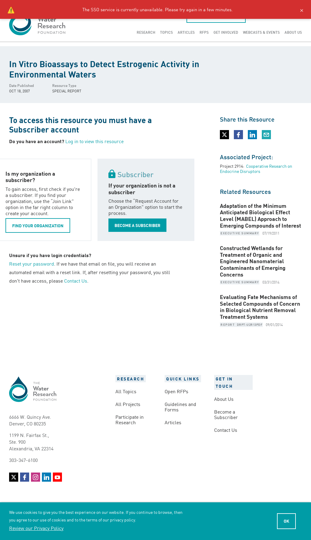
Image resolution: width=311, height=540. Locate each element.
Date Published (21, 85)
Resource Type (64, 85)
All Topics (125, 391)
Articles (186, 32)
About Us (293, 32)
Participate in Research (129, 419)
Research (146, 32)
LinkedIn (46, 477)
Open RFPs (176, 391)
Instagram (35, 477)
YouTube (57, 477)
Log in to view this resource (94, 141)
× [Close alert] (302, 9)
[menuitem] (146, 32)
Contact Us (75, 280)
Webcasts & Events (261, 32)
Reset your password (31, 263)
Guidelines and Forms (180, 406)
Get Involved (226, 32)
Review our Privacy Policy (36, 527)
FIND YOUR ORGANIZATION (37, 225)
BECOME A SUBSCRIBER (137, 225)
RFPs (204, 32)
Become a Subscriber (226, 414)
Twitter (13, 477)
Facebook (24, 477)
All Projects (127, 404)
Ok (286, 521)
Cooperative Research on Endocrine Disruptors (256, 168)
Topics (166, 32)
